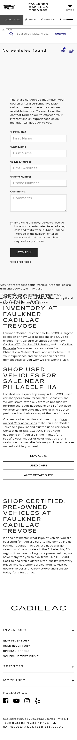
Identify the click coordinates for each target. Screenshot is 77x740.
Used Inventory (17, 646)
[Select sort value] (70, 51)
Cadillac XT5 (12, 344)
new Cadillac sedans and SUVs (42, 337)
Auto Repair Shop (38, 475)
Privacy (62, 719)
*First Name (18, 132)
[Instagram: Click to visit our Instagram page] (29, 701)
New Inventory (16, 640)
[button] (11, 20)
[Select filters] (63, 51)
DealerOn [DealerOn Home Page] (37, 719)
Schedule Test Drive (21, 656)
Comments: (17, 191)
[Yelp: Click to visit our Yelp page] (39, 701)
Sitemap (50, 719)
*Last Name (18, 146)
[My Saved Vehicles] (70, 8)
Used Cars (38, 465)
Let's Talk (24, 252)
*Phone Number (20, 176)
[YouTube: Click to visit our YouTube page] (18, 701)
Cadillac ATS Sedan (35, 344)
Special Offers (16, 651)
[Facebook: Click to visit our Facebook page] (8, 701)
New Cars (38, 456)
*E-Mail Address (20, 161)
